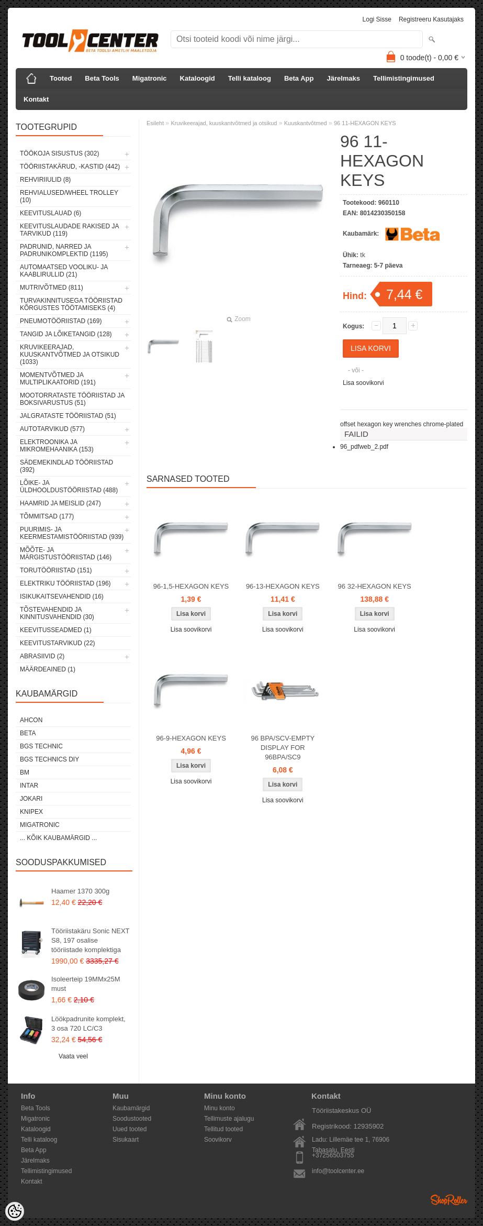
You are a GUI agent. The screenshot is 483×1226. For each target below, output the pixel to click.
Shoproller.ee (449, 1200)
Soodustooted (132, 1118)
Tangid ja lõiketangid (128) (66, 334)
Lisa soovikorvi (363, 382)
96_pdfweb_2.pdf (364, 446)
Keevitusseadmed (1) (56, 630)
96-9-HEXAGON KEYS (191, 738)
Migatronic (149, 78)
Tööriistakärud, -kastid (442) (70, 166)
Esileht (155, 123)
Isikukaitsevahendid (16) (62, 596)
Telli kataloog (249, 78)
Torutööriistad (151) (56, 570)
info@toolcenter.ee (338, 1171)
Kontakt (36, 99)
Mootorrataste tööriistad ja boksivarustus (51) (72, 399)
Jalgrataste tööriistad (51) (68, 415)
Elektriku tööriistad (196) (65, 583)
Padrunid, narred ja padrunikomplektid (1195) (64, 250)
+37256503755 (333, 1155)
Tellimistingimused (403, 78)
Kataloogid (197, 78)
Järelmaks (343, 78)
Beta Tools (102, 78)
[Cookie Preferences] (14, 1211)
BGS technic (41, 746)
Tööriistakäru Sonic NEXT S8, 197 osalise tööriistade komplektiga (90, 940)
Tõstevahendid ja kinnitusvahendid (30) (57, 613)
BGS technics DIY (49, 759)
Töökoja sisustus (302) (59, 153)
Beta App (299, 78)
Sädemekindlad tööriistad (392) (66, 466)
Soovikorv (218, 1139)
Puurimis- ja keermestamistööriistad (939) (71, 533)
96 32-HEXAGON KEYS (374, 586)
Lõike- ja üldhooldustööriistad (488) (69, 486)
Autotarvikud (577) (52, 429)
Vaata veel (73, 1056)
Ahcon (31, 720)
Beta (28, 733)
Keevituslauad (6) (50, 213)
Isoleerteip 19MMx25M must (85, 983)
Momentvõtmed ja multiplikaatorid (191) (58, 378)
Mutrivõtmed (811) (51, 287)
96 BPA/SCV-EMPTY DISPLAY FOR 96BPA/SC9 (282, 747)
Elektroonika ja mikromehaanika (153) (57, 445)
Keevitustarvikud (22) (57, 643)
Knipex (31, 811)
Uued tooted (130, 1129)
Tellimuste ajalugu (229, 1118)
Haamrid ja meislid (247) (60, 503)
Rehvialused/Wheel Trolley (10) (69, 196)
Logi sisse (377, 19)
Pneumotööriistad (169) (61, 321)
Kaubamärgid (131, 1108)
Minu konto (219, 1108)
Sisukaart (126, 1139)
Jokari (31, 798)
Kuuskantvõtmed (305, 123)
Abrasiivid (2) (42, 656)
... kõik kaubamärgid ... (58, 838)
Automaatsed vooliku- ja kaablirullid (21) (64, 270)
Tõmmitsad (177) (47, 516)
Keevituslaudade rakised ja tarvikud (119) (69, 230)
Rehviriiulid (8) (45, 179)
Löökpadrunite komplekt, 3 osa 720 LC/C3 (88, 1023)
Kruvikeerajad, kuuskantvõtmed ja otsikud (224, 123)
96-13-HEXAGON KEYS (283, 586)
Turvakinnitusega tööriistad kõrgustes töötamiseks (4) (71, 304)
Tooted (61, 78)
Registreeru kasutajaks (431, 19)
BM (24, 772)
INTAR (29, 785)
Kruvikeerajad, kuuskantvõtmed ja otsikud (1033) (69, 355)
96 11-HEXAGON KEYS (365, 123)
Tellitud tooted (223, 1129)
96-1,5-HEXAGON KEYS (191, 586)
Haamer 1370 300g (80, 891)
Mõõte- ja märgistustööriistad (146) (65, 553)
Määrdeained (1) (47, 669)
